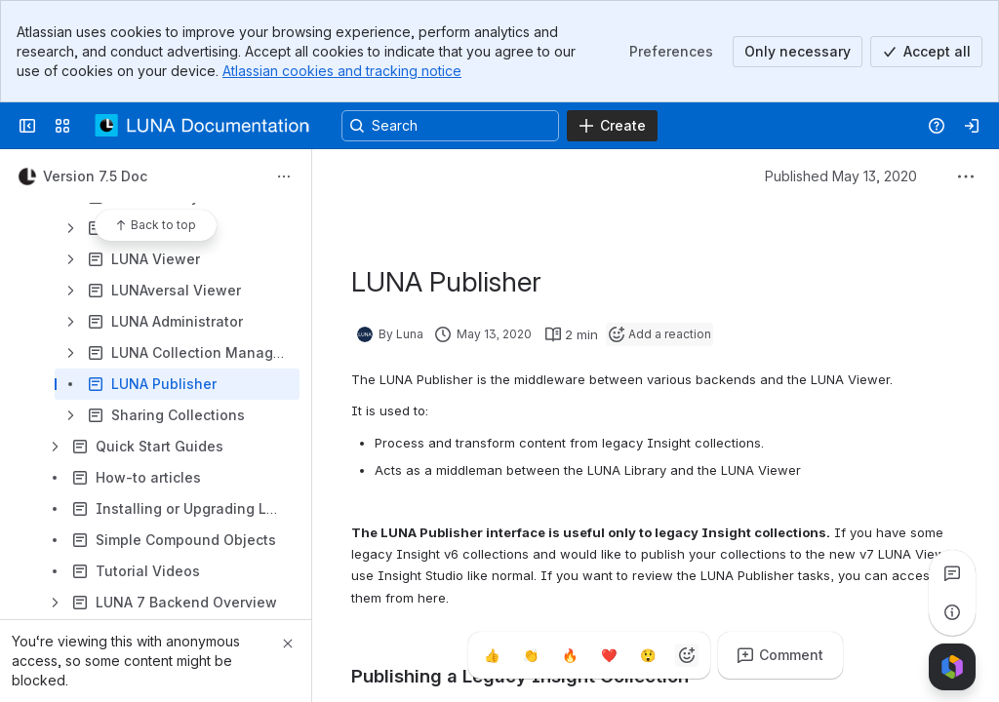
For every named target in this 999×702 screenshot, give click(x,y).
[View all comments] (952, 573)
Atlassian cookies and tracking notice (341, 70)
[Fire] (569, 655)
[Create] (612, 125)
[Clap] (530, 655)
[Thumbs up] (491, 655)
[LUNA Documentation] (202, 125)
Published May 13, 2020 (841, 176)
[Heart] (608, 655)
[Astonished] (647, 655)
